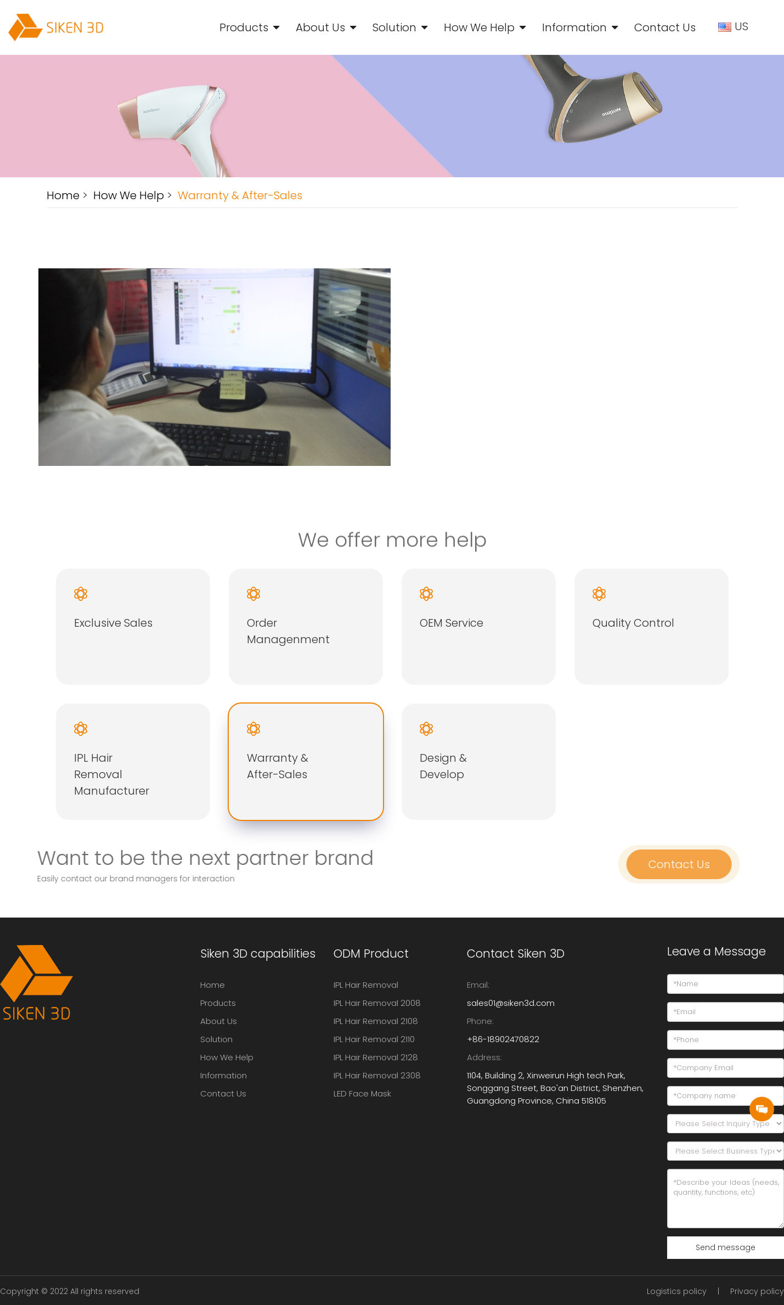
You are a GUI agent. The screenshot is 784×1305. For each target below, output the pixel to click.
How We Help (479, 27)
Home (63, 195)
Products (243, 27)
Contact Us (665, 27)
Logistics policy (677, 1291)
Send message (725, 1247)
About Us (320, 27)
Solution (394, 27)
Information (574, 27)
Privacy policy (757, 1291)
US (734, 26)
